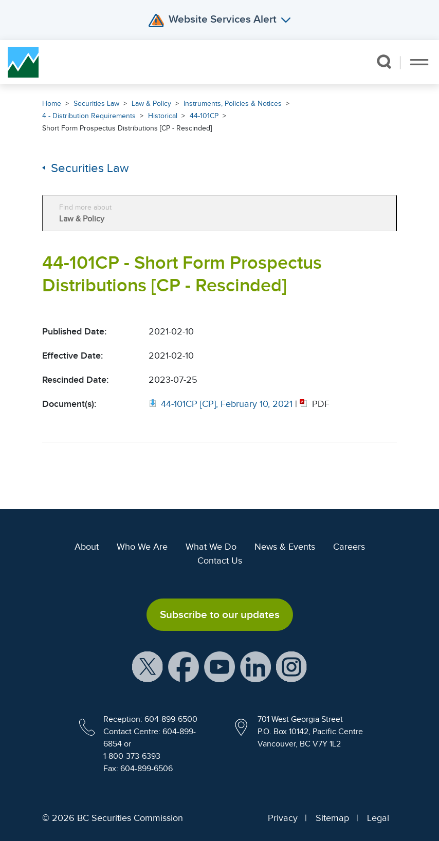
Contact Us (219, 560)
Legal (378, 818)
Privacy (283, 818)
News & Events (284, 546)
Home (51, 103)
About (87, 546)
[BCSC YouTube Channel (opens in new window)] (219, 666)
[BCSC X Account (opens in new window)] (147, 666)
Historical (162, 116)
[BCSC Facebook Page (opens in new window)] (183, 666)
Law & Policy (151, 103)
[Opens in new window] (222, 404)
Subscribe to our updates (220, 614)
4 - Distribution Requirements (89, 116)
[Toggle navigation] (419, 62)
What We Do (211, 546)
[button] (384, 61)
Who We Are (142, 546)
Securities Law (96, 103)
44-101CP (204, 116)
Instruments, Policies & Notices (233, 103)
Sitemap (332, 818)
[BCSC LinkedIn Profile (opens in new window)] (255, 666)
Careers (349, 546)
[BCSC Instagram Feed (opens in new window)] (291, 666)
